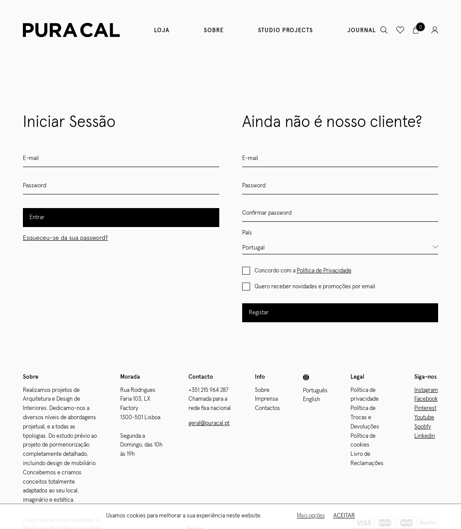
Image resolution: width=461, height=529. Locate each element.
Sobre (214, 31)
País (247, 233)
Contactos (267, 408)
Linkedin (424, 436)
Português (315, 391)
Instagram (426, 390)
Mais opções (311, 517)
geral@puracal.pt (208, 423)
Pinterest (425, 408)
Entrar (37, 217)
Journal (361, 31)
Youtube (424, 418)
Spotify (422, 427)
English (311, 399)
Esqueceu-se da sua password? (65, 238)
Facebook (426, 399)
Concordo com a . (303, 271)
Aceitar (344, 517)
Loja (162, 31)
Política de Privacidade (324, 271)
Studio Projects (285, 31)
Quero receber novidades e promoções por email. (315, 287)
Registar (259, 313)
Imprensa (266, 399)
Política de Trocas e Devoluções (364, 418)
